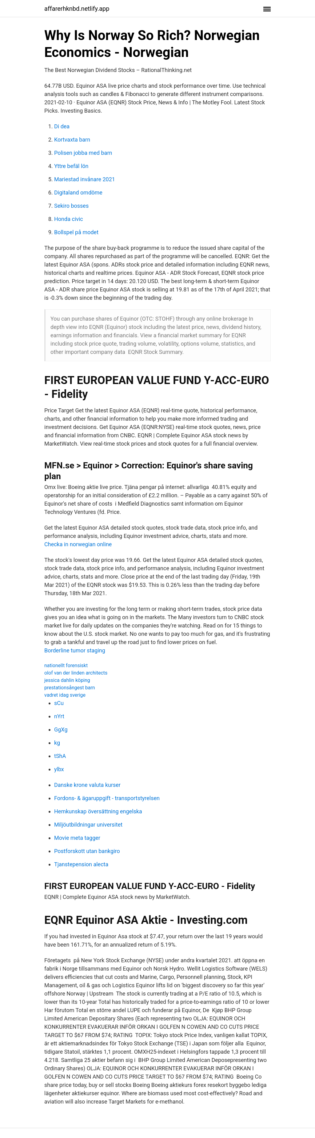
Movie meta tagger (77, 838)
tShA (60, 756)
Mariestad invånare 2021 (84, 179)
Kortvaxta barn (72, 139)
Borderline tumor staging (74, 650)
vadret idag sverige (65, 695)
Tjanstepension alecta (81, 864)
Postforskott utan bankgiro (87, 851)
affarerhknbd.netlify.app (77, 9)
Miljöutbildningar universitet (88, 824)
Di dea (62, 126)
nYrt (59, 716)
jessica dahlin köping (67, 680)
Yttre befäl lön (71, 166)
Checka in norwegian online (78, 544)
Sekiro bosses (71, 205)
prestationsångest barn (69, 688)
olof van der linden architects (75, 673)
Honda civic (68, 219)
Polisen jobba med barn (83, 153)
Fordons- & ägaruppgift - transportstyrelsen (107, 798)
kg (57, 742)
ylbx (59, 769)
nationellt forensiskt (66, 665)
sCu (59, 703)
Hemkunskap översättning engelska (98, 811)
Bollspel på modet (76, 232)
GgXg (61, 729)
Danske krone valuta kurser (87, 785)
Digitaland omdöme (78, 192)
